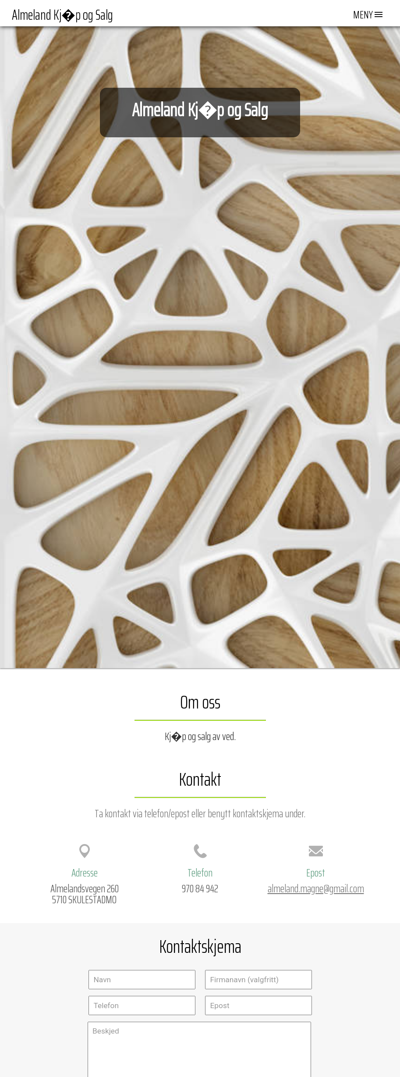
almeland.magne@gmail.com (316, 888)
